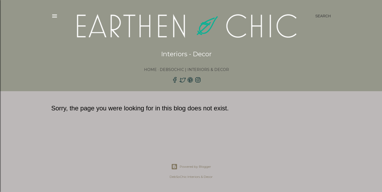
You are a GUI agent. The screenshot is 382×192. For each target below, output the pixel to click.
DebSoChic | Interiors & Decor (194, 69)
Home (150, 69)
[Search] (323, 16)
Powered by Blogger (191, 166)
